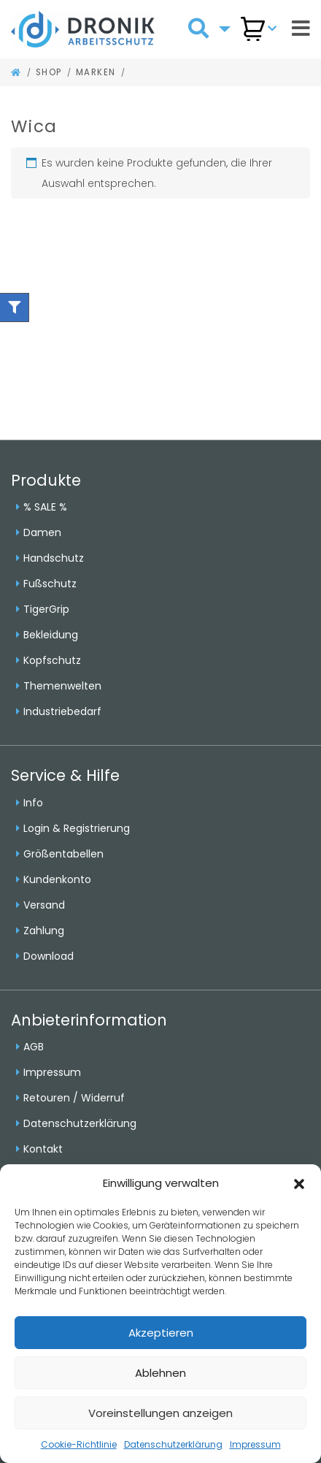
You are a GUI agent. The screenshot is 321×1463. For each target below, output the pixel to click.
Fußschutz (50, 583)
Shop (49, 72)
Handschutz (53, 558)
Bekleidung (50, 634)
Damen (42, 532)
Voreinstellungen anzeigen (160, 1413)
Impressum (255, 1444)
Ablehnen (160, 1372)
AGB (33, 1046)
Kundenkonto (57, 879)
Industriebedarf (62, 711)
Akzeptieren (160, 1332)
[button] (299, 1183)
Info (33, 802)
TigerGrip (46, 609)
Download (48, 956)
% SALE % (45, 507)
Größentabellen (63, 854)
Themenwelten (62, 686)
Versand (44, 905)
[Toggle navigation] (301, 28)
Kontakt (43, 1149)
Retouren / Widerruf (74, 1097)
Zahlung (43, 930)
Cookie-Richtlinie (79, 1444)
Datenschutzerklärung (173, 1444)
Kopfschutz (52, 660)
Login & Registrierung (76, 828)
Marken (96, 72)
